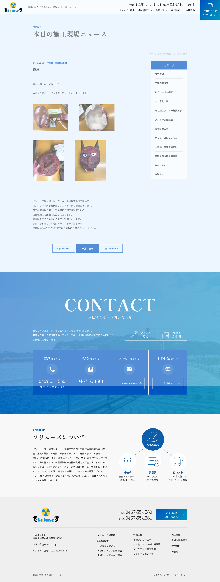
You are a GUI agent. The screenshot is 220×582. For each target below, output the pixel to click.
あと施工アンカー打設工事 (168, 110)
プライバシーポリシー (162, 575)
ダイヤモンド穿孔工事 (144, 549)
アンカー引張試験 (164, 119)
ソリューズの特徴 (126, 10)
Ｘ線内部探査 (161, 83)
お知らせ (159, 174)
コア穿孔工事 (161, 101)
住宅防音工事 (161, 128)
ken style (160, 165)
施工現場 (159, 74)
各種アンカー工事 (142, 539)
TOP (151, 54)
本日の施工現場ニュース (168, 54)
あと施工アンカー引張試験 (146, 544)
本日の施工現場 (179, 539)
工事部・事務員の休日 (166, 147)
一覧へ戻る (87, 248)
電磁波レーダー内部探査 (109, 555)
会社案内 (190, 10)
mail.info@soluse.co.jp (45, 544)
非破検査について (106, 545)
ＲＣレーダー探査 (164, 92)
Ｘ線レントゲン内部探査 (109, 550)
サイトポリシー (180, 575)
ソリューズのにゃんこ (166, 137)
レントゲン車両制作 (143, 554)
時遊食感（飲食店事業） (167, 156)
